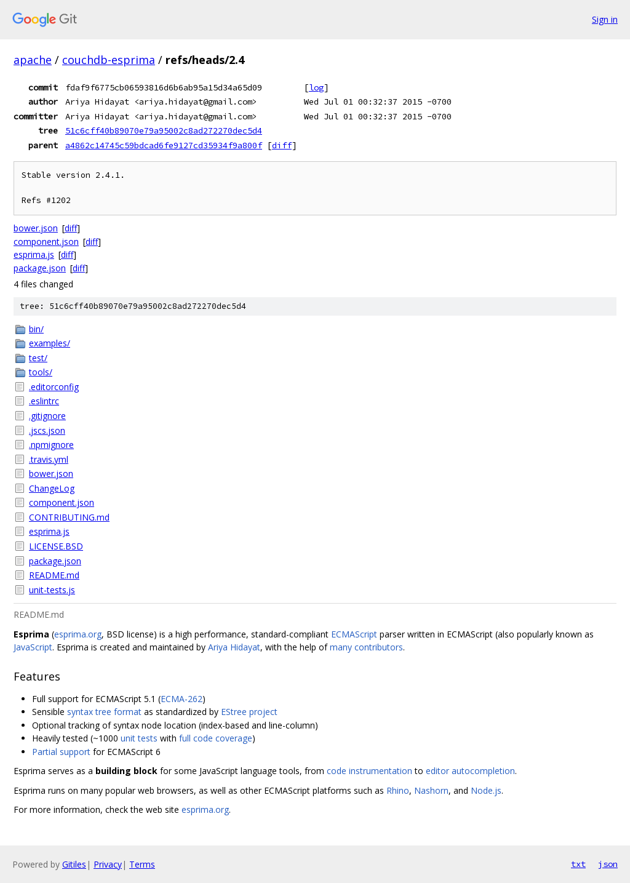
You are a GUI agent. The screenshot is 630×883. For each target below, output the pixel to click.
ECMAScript (354, 634)
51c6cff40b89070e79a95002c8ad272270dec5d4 (163, 130)
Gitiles (74, 864)
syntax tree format (104, 711)
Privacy (108, 864)
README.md (54, 575)
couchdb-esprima (108, 59)
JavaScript (33, 647)
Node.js (486, 790)
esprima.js (34, 254)
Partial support (61, 751)
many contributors (366, 647)
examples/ (49, 343)
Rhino (397, 790)
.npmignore (51, 444)
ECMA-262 (181, 699)
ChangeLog (51, 488)
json (608, 863)
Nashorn (431, 790)
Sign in (605, 19)
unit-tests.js (52, 590)
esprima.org (78, 634)
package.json (40, 268)
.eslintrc (44, 401)
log (316, 87)
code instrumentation (369, 771)
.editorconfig (54, 387)
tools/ (40, 372)
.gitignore (47, 416)
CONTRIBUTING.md (69, 517)
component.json (46, 241)
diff (282, 145)
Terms (142, 864)
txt (578, 863)
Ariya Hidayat (234, 647)
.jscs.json (47, 430)
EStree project (249, 711)
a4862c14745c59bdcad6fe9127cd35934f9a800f (163, 145)
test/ (38, 358)
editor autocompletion (470, 771)
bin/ (36, 329)
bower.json (36, 228)
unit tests (139, 738)
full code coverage (215, 738)
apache (33, 59)
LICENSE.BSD (56, 546)
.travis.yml (48, 459)
